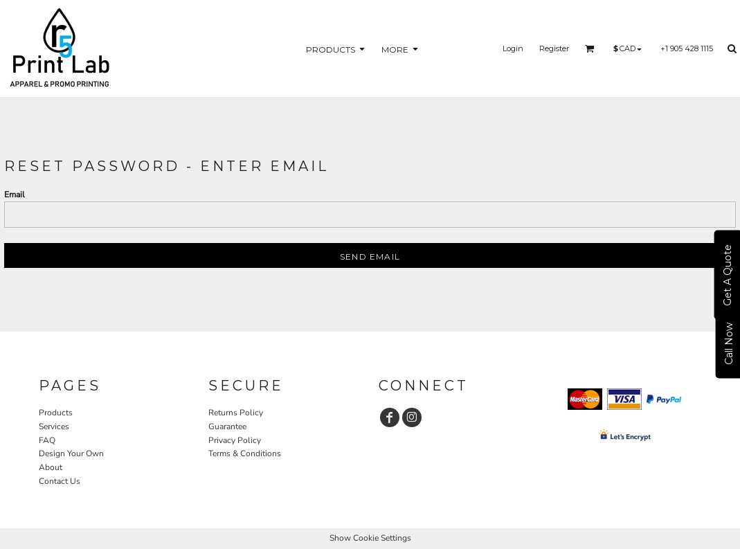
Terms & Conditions (244, 453)
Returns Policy (235, 412)
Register (554, 48)
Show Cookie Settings (370, 537)
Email (14, 194)
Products (56, 412)
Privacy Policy (234, 440)
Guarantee (227, 426)
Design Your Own (71, 453)
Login (513, 48)
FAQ (47, 440)
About (50, 467)
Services (54, 426)
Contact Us (59, 481)
